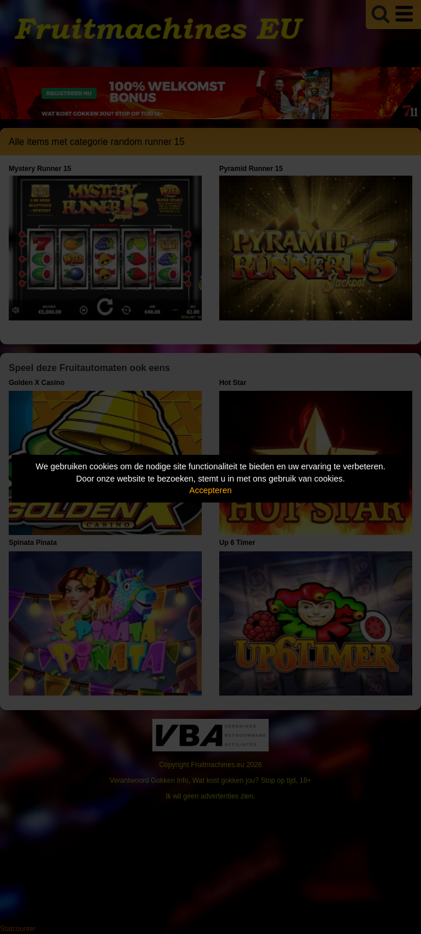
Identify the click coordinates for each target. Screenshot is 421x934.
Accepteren (211, 490)
